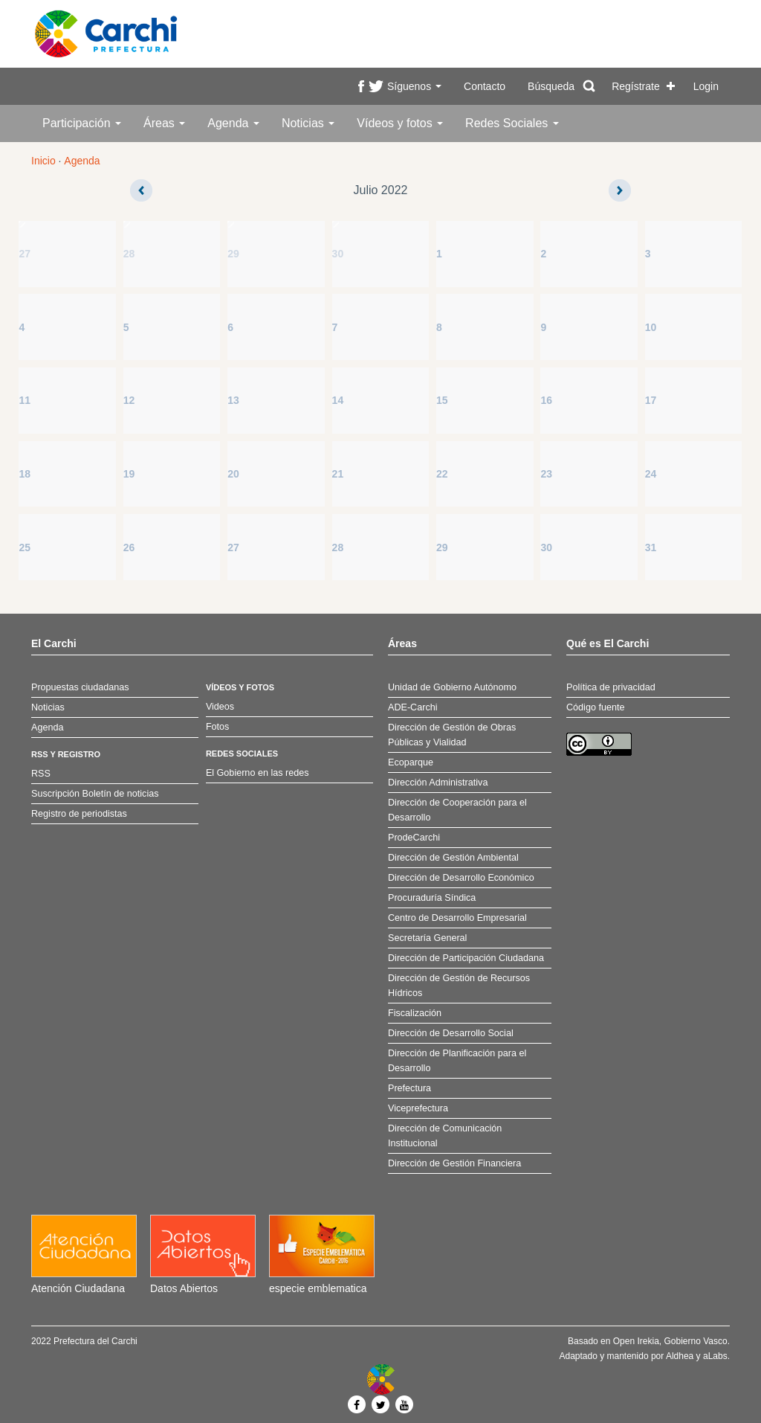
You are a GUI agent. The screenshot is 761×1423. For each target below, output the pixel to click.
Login (706, 86)
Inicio (43, 161)
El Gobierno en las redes (257, 773)
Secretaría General (427, 938)
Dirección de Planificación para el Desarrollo (457, 1060)
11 (24, 400)
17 (651, 400)
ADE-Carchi (412, 707)
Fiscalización (414, 1013)
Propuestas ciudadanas (80, 687)
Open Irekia (636, 1341)
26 (129, 547)
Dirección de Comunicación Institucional (445, 1136)
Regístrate (636, 86)
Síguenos (414, 86)
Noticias (308, 123)
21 (338, 474)
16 (546, 400)
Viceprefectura (418, 1108)
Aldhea (679, 1356)
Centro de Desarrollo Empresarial (457, 918)
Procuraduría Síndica (432, 898)
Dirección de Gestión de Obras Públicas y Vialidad (452, 735)
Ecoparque (410, 762)
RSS (41, 773)
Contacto (484, 86)
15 (442, 400)
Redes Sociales (512, 123)
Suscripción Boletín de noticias (95, 793)
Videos (220, 706)
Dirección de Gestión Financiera (454, 1163)
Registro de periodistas (79, 814)
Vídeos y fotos (400, 123)
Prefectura (409, 1088)
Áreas (164, 123)
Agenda (233, 123)
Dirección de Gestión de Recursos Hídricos (459, 985)
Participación (81, 123)
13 (233, 400)
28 (129, 254)
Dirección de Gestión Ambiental (453, 857)
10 (651, 327)
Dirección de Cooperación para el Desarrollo (457, 810)
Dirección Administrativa (438, 782)
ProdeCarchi (414, 837)
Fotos (218, 727)
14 (338, 400)
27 (24, 254)
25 (24, 547)
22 (442, 474)
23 (546, 474)
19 (129, 474)
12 (129, 400)
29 (233, 254)
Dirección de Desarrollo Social (451, 1033)
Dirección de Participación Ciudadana (466, 958)
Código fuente (595, 707)
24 (651, 474)
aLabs (715, 1356)
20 (233, 474)
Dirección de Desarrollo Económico (461, 878)
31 (651, 547)
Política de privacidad (610, 687)
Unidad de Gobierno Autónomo (452, 687)
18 (24, 474)
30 (338, 254)
